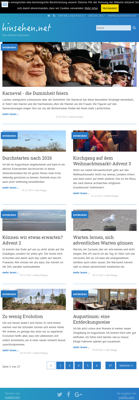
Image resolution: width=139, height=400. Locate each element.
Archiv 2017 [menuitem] (96, 15)
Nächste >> (126, 365)
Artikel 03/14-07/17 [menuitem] (71, 15)
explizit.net (12, 398)
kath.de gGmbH (127, 398)
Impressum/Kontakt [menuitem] (122, 15)
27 (110, 365)
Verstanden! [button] (110, 8)
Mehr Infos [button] (91, 8)
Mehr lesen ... (10, 114)
